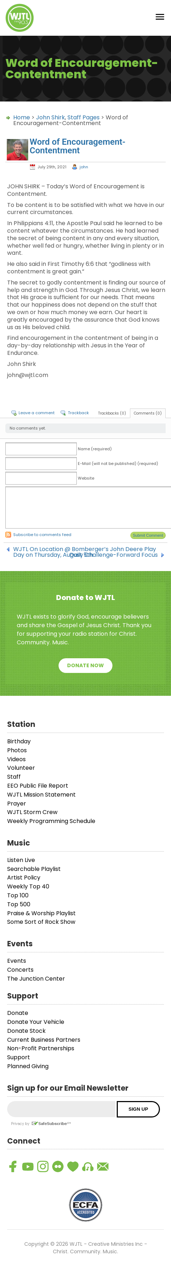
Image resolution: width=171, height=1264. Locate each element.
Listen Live (21, 860)
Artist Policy (23, 877)
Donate (17, 1013)
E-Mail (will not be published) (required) (118, 463)
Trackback (78, 413)
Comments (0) (148, 413)
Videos (16, 759)
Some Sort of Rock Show (41, 922)
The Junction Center (36, 979)
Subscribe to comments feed (42, 534)
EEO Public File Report (37, 786)
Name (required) (95, 449)
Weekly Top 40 (28, 886)
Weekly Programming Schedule (51, 821)
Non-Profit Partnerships (40, 1048)
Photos (17, 750)
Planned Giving (28, 1066)
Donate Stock (26, 1031)
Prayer (16, 803)
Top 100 (18, 895)
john (84, 167)
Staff (14, 777)
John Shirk (50, 117)
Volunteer (21, 768)
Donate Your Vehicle (35, 1022)
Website (86, 478)
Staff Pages (83, 117)
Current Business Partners (43, 1040)
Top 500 (18, 904)
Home (21, 117)
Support (18, 1057)
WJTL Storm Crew (32, 812)
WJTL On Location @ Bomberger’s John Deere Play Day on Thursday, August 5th (84, 549)
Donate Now (85, 665)
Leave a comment (37, 413)
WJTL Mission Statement (41, 794)
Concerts (20, 970)
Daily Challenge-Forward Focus (114, 555)
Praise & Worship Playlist (41, 913)
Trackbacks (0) (112, 413)
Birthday (19, 741)
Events (16, 961)
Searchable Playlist (34, 869)
